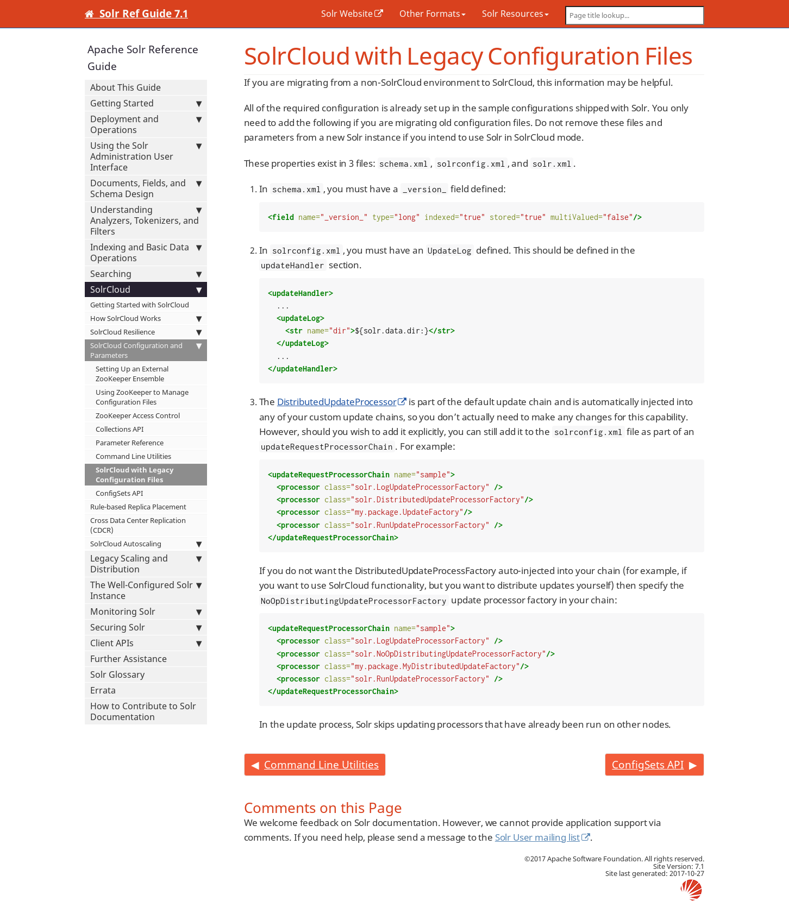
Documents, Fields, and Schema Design (146, 188)
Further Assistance (128, 659)
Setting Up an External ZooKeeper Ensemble (132, 373)
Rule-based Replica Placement (138, 507)
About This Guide (125, 87)
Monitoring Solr (146, 611)
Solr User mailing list (537, 837)
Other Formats (432, 14)
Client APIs (146, 643)
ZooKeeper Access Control (138, 415)
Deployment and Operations (146, 124)
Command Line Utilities (133, 456)
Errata (103, 690)
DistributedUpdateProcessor (337, 401)
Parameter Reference (130, 442)
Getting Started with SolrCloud (139, 305)
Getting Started (146, 103)
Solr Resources (515, 14)
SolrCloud (146, 289)
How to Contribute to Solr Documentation (143, 711)
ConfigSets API (119, 493)
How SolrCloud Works (146, 318)
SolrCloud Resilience (146, 332)
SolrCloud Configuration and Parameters (146, 350)
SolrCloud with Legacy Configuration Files (134, 474)
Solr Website (347, 14)
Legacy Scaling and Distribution (146, 563)
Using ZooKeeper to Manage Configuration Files (142, 397)
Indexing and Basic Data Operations (146, 252)
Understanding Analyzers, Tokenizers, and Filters (146, 220)
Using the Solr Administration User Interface (146, 156)
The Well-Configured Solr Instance (146, 590)
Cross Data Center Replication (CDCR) (138, 525)
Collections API (119, 429)
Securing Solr (146, 627)
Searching (146, 274)
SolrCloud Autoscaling (146, 544)
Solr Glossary (117, 674)
